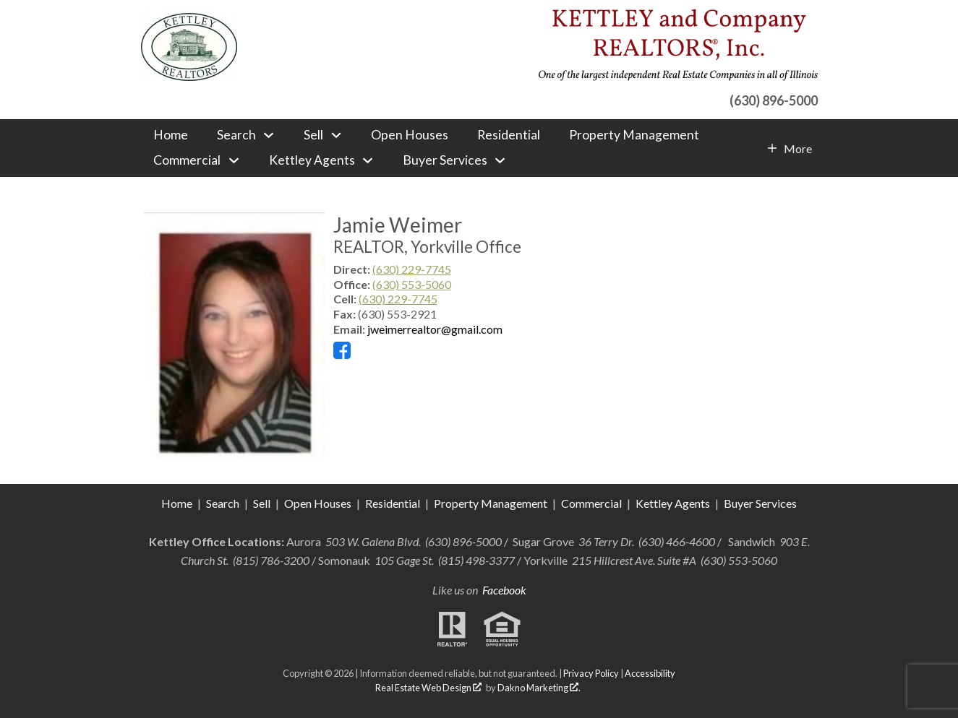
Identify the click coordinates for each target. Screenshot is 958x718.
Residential (508, 135)
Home (170, 135)
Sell (261, 503)
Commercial (592, 503)
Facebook (504, 590)
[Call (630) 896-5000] (678, 98)
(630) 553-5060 (411, 284)
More (797, 149)
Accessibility (650, 673)
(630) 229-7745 (411, 269)
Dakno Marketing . (539, 687)
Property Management (634, 135)
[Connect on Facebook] (342, 354)
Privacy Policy (591, 673)
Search (222, 503)
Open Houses (409, 135)
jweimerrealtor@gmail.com (434, 329)
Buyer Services (760, 503)
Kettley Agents (673, 503)
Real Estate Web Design (428, 687)
